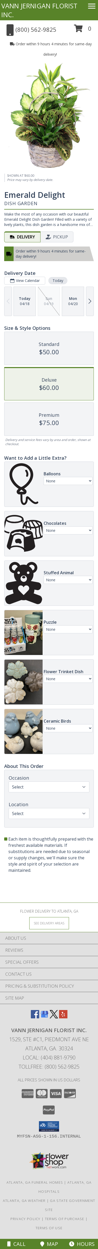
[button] (82, 30)
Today (58, 280)
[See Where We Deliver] (49, 922)
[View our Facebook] (35, 1017)
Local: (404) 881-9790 (49, 1057)
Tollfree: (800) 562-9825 (49, 1066)
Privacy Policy (25, 1218)
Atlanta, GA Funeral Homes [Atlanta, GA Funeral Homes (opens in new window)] (35, 1182)
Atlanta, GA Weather (24, 1200)
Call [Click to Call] (16, 1243)
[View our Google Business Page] (44, 1017)
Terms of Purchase (64, 1218)
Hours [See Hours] (82, 1243)
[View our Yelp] (63, 1017)
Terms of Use (49, 1228)
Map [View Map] (49, 1243)
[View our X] (54, 1017)
